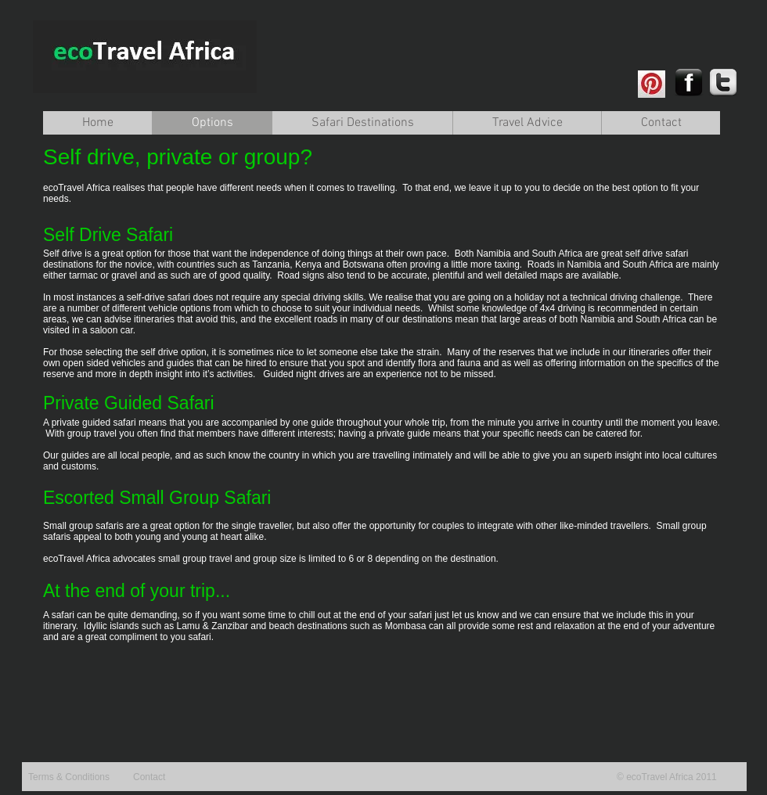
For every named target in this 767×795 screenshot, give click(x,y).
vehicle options (180, 308)
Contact (149, 777)
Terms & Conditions (69, 777)
